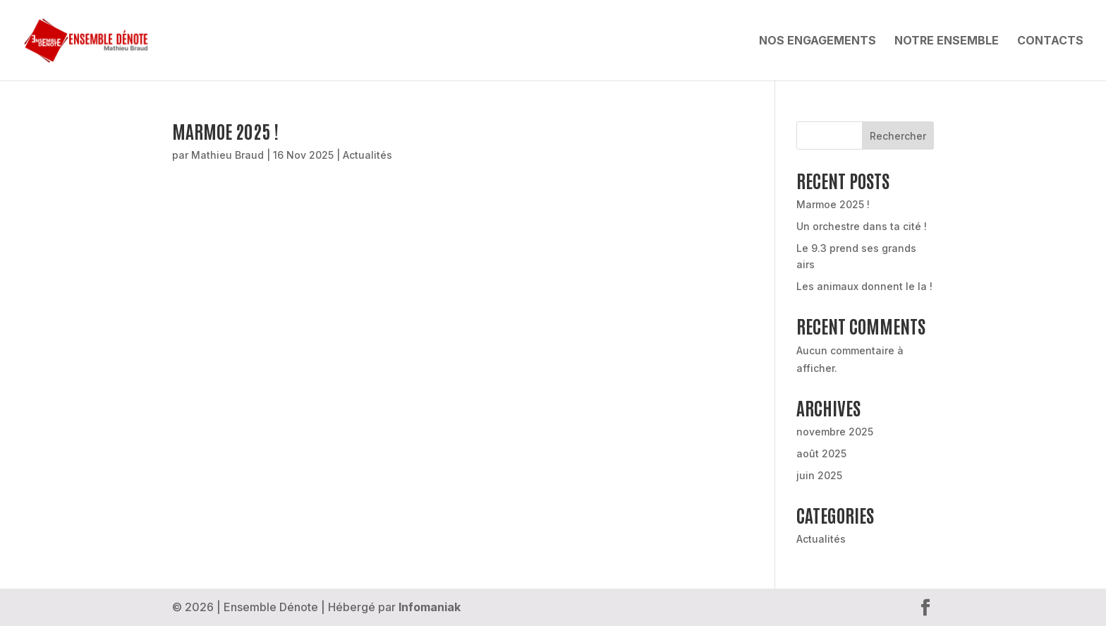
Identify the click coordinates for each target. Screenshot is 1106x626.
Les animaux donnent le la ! (864, 286)
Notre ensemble (946, 41)
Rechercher (898, 136)
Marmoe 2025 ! (225, 131)
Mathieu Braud (227, 155)
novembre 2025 (834, 432)
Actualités (367, 155)
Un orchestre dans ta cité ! (861, 226)
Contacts (1050, 41)
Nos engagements (817, 41)
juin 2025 (819, 475)
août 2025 (821, 453)
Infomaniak (430, 607)
